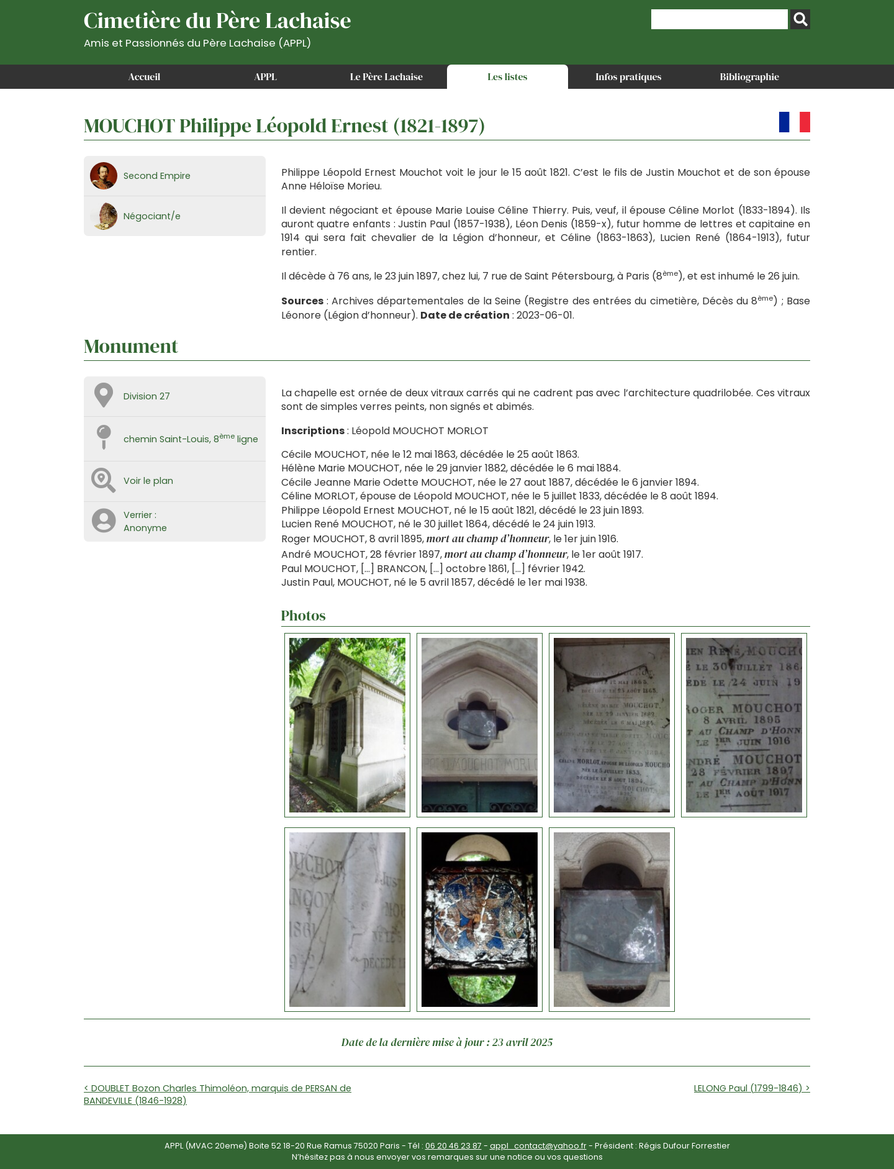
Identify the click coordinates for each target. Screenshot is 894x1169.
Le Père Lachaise (386, 76)
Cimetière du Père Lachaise (217, 27)
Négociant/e (152, 216)
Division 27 (147, 396)
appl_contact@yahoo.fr (538, 1145)
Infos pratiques (628, 76)
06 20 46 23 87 (453, 1145)
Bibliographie (749, 76)
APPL (265, 76)
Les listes (507, 76)
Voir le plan (148, 481)
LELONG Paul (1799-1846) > (752, 1088)
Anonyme (145, 528)
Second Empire (157, 176)
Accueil (145, 76)
